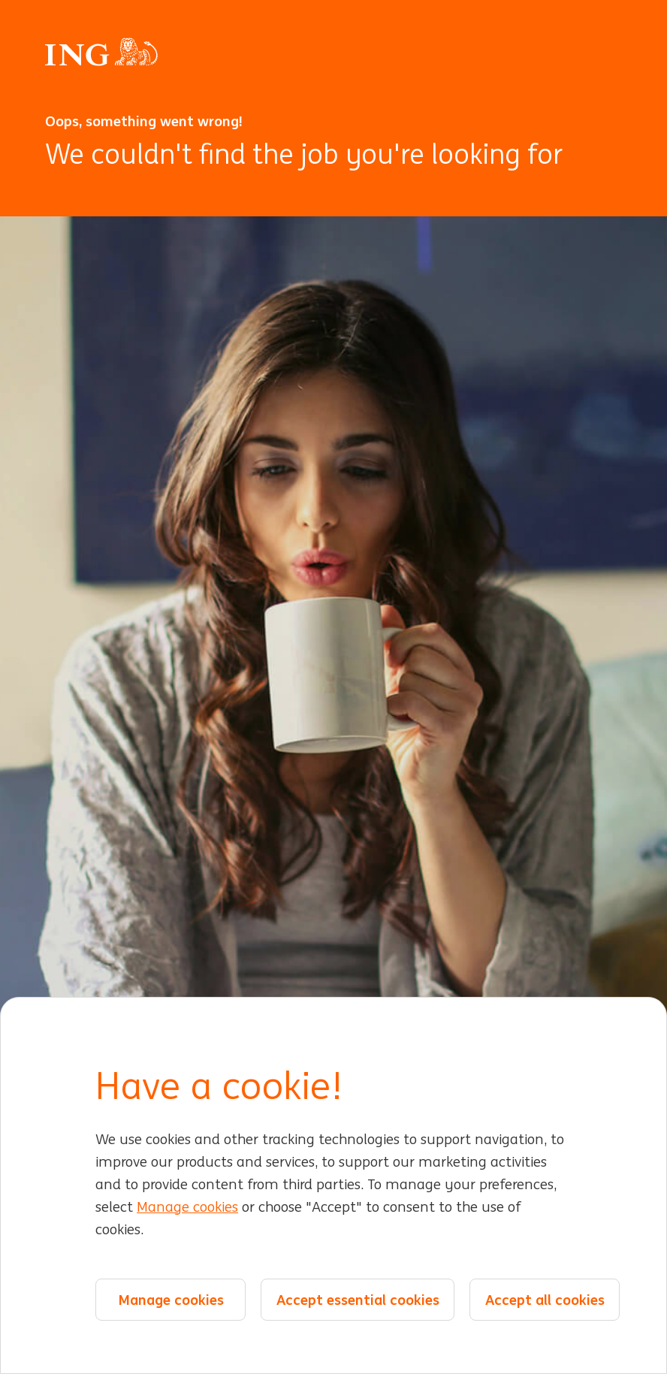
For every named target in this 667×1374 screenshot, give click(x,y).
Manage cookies (187, 1207)
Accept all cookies (545, 1300)
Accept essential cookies (357, 1300)
